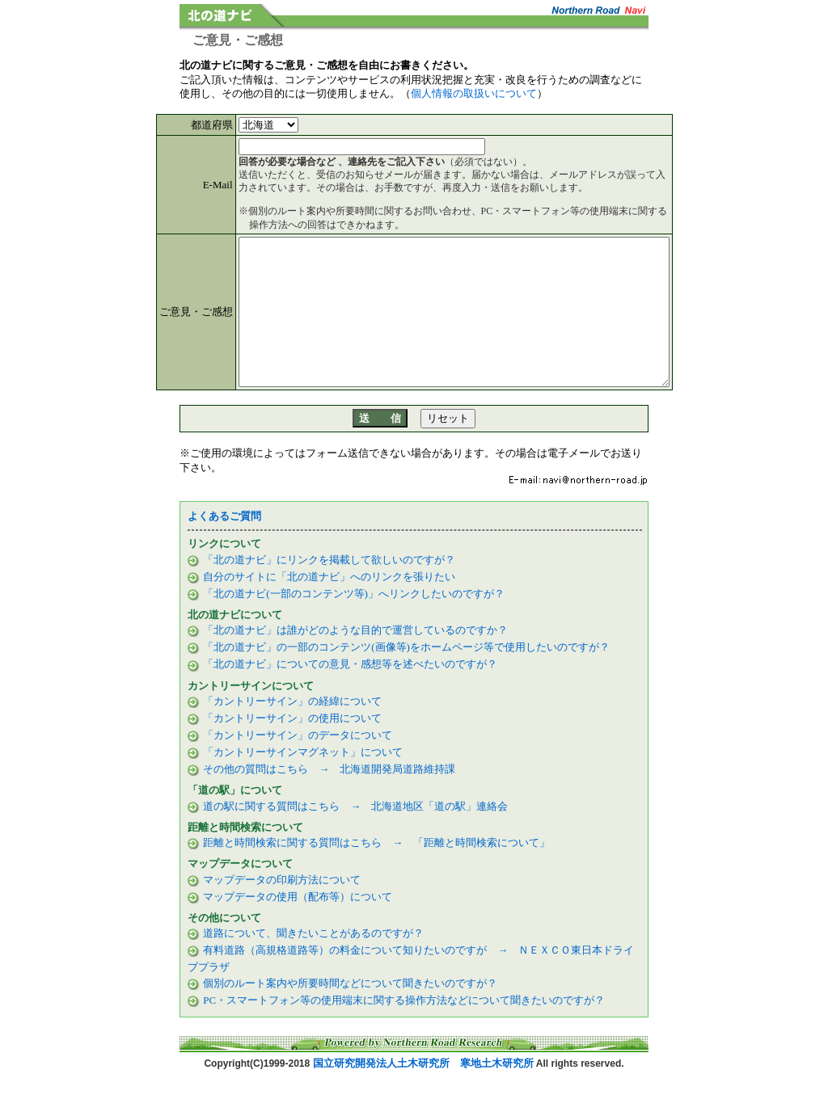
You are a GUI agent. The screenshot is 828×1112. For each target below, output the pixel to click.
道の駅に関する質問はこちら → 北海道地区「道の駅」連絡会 (354, 835)
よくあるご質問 (224, 545)
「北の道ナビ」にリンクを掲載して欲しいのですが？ (328, 589)
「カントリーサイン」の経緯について (291, 730)
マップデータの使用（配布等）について (296, 926)
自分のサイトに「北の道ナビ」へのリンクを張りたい (328, 606)
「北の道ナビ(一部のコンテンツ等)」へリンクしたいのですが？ (353, 623)
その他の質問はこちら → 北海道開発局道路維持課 (328, 798)
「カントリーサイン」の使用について (291, 747)
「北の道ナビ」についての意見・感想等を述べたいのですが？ (349, 693)
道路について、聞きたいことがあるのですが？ (312, 962)
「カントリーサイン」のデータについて (296, 764)
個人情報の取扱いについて (474, 93)
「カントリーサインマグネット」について (302, 781)
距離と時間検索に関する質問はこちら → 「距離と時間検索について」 (375, 872)
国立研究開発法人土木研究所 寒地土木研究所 (423, 1092)
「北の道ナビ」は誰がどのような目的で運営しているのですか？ (354, 659)
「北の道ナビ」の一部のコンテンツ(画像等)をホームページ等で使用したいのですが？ (405, 676)
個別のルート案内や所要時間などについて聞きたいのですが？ (350, 1012)
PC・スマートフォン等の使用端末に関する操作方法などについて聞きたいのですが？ (404, 1029)
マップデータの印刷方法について (281, 909)
